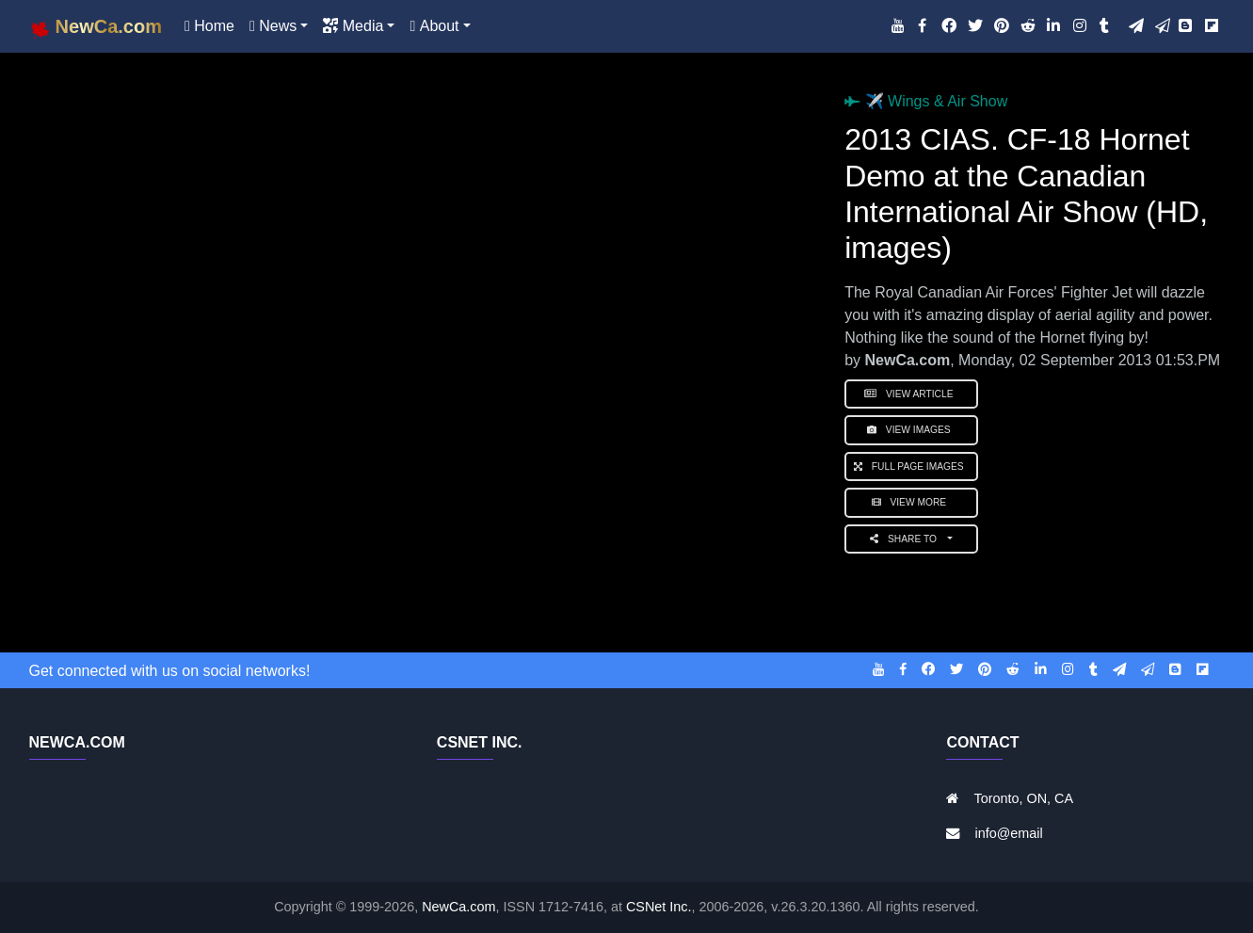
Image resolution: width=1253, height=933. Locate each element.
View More (912, 502)
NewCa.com (458, 906)
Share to (907, 539)
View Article (911, 394)
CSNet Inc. (659, 906)
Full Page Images (911, 466)
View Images (911, 430)
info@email (1008, 833)
